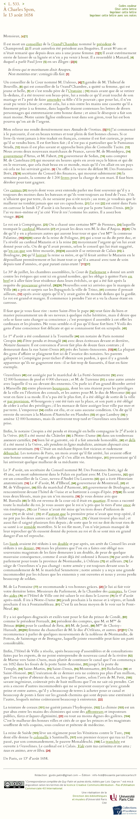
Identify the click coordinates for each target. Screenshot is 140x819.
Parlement (97, 272)
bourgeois (61, 388)
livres (65, 177)
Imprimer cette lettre (123, 12)
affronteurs (95, 711)
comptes (115, 591)
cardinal (28, 228)
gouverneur (13, 156)
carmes (16, 190)
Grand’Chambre (64, 44)
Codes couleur (128, 6)
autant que (57, 513)
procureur (29, 285)
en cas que (17, 250)
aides (13, 595)
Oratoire (75, 90)
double (63, 543)
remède (30, 526)
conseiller (34, 44)
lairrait (41, 255)
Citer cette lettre (126, 9)
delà (132, 440)
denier (28, 548)
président (104, 44)
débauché (11, 453)
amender (54, 99)
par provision (18, 401)
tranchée (113, 741)
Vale (80, 746)
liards (14, 543)
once (127, 504)
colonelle (41, 737)
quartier (99, 500)
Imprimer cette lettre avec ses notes (113, 15)
